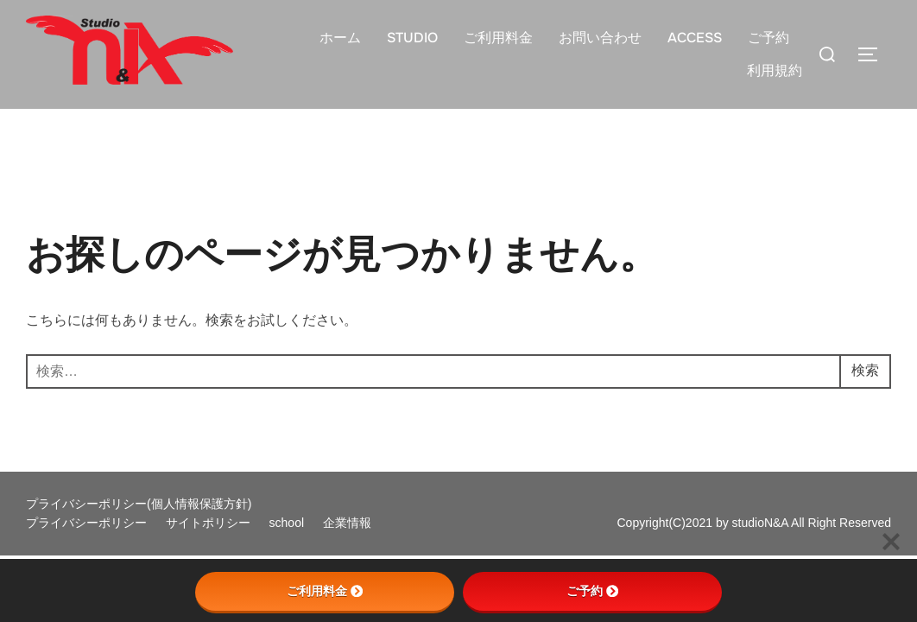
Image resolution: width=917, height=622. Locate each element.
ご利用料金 (498, 38)
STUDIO (412, 38)
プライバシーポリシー (88, 523)
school (288, 523)
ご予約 (768, 38)
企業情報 (347, 523)
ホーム (340, 38)
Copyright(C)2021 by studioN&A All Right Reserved (754, 523)
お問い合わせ (600, 38)
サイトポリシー (210, 523)
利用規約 (774, 70)
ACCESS (694, 38)
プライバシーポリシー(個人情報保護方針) (138, 504)
